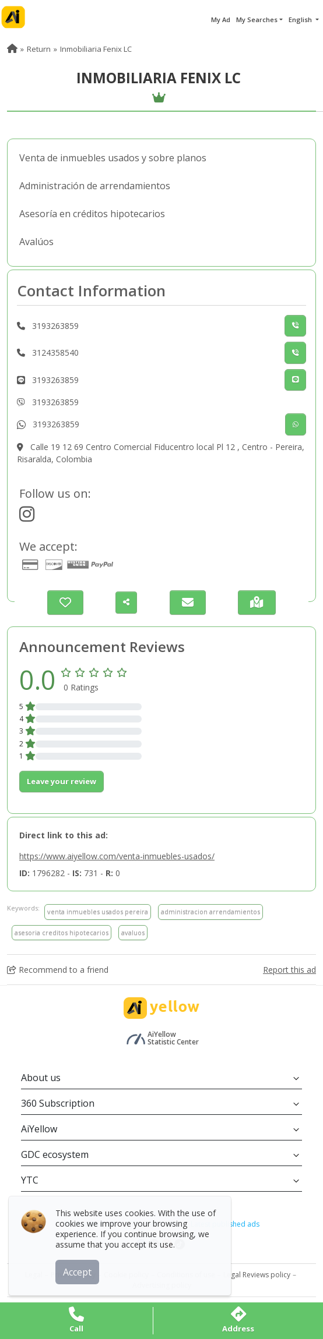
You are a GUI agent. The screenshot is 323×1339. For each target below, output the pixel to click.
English (301, 19)
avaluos (133, 932)
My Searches (257, 19)
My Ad (220, 19)
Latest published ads (225, 1224)
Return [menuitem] (39, 49)
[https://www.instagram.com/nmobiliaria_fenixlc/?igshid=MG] (26, 517)
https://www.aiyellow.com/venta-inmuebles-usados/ (117, 856)
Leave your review (61, 781)
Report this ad (289, 969)
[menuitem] (12, 49)
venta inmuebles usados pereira (97, 911)
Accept (80, 1268)
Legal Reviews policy (256, 1275)
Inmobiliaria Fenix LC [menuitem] (96, 49)
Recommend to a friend (57, 969)
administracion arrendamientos (210, 911)
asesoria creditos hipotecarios (61, 932)
